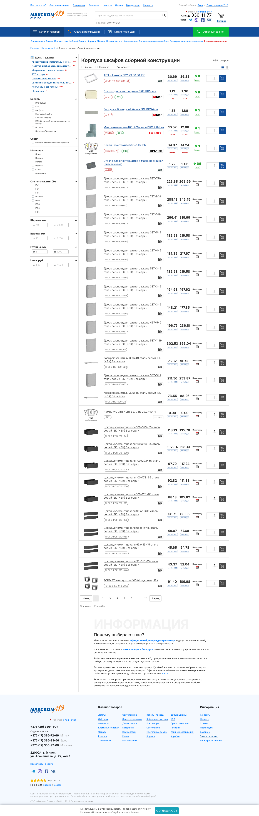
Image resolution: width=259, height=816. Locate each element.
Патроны (175, 727)
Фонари (102, 732)
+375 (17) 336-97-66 (51, 745)
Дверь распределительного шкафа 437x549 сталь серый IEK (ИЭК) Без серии (132, 324)
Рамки (125, 736)
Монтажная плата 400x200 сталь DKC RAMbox (134, 127)
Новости (107, 5)
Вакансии (94, 5)
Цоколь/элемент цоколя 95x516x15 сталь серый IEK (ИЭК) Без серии (131, 529)
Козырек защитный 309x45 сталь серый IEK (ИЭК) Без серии (132, 394)
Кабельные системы (157, 719)
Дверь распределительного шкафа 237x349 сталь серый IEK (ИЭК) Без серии (132, 306)
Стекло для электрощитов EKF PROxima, (130, 91)
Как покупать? (38, 5)
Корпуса (150, 736)
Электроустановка (132, 719)
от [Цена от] (34, 225)
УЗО (173, 719)
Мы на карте (133, 5)
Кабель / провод (155, 714)
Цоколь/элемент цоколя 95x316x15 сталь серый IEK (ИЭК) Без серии (131, 563)
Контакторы (152, 723)
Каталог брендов (121, 32)
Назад (86, 598)
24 (145, 598)
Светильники (38, 41)
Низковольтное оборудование (122, 41)
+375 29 (196, 15)
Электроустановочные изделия (186, 41)
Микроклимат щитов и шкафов (48, 70)
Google (57, 785)
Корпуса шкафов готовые (45, 86)
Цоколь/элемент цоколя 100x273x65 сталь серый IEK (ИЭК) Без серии (132, 445)
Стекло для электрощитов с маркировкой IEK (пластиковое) (133, 162)
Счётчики (103, 719)
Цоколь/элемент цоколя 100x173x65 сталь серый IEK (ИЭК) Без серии (131, 479)
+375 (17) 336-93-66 (49, 740)
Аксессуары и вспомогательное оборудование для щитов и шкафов (67, 61)
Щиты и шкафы (178, 714)
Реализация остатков (215, 41)
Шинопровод (38, 91)
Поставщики (206, 727)
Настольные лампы (156, 732)
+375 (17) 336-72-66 (49, 735)
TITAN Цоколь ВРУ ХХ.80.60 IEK (124, 75)
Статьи (119, 5)
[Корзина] (221, 15)
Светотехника (129, 714)
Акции (84, 32)
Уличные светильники (182, 732)
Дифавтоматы (129, 723)
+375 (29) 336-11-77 (44, 726)
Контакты (148, 5)
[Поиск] (164, 15)
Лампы (49, 41)
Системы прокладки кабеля (154, 41)
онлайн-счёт (205, 11)
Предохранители (179, 723)
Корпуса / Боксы (96, 41)
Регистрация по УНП (217, 5)
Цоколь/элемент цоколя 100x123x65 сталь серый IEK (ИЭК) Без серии (131, 496)
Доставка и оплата (59, 5)
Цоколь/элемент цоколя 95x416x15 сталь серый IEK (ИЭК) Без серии (131, 546)
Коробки (175, 736)
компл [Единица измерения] (215, 79)
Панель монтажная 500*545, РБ (125, 145)
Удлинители (104, 740)
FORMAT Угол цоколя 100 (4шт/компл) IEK (131, 580)
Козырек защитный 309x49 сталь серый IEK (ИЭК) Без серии (132, 359)
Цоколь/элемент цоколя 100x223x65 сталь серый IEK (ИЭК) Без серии (132, 462)
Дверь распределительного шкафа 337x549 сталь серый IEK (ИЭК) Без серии (132, 234)
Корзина (221, 21)
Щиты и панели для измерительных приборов (56, 82)
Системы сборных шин (44, 78)
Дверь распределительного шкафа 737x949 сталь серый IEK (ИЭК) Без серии (132, 198)
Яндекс (47, 785)
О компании (79, 5)
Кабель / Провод (77, 41)
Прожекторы (61, 41)
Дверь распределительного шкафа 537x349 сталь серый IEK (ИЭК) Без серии (132, 270)
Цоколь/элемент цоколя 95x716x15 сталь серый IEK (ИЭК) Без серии (131, 512)
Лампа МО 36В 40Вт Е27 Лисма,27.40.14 (130, 411)
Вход (200, 5)
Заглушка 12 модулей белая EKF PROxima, (131, 109)
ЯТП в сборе (38, 74)
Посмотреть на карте (41, 764)
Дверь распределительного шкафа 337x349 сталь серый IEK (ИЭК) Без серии (132, 288)
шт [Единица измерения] (217, 95)
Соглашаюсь (166, 810)
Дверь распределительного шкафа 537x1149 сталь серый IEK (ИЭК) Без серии (133, 342)
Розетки (102, 736)
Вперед (155, 598)
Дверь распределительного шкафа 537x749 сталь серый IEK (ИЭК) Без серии (132, 180)
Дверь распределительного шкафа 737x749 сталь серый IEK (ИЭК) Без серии (132, 216)
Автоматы (103, 723)
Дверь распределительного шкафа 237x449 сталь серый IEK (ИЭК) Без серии (132, 252)
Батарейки (128, 727)
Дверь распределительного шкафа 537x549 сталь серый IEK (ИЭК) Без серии (132, 377)
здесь (165, 673)
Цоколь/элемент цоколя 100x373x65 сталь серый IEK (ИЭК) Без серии (132, 428)
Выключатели (129, 740)
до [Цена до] (55, 225)
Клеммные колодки (108, 727)
